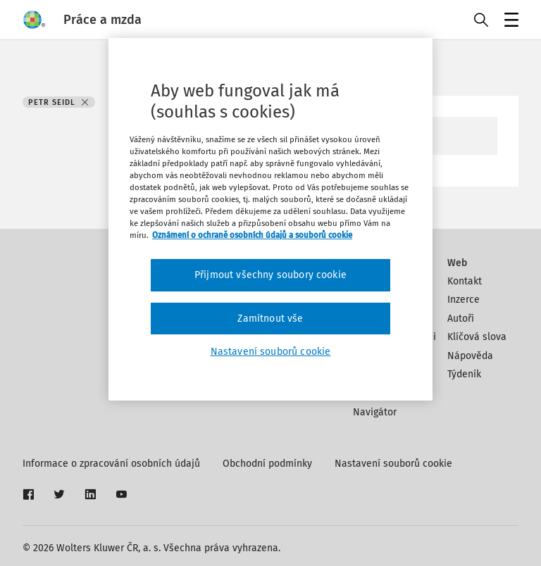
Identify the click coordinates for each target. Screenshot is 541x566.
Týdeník (464, 374)
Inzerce (463, 300)
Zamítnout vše (270, 319)
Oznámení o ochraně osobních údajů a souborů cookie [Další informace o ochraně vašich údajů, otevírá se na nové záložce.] (252, 235)
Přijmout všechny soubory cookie (270, 275)
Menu (508, 21)
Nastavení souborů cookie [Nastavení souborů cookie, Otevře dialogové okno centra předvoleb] (271, 352)
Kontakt (464, 281)
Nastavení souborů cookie (393, 464)
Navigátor (375, 412)
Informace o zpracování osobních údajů (111, 464)
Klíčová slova (476, 337)
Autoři (460, 319)
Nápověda (470, 356)
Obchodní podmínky (267, 464)
